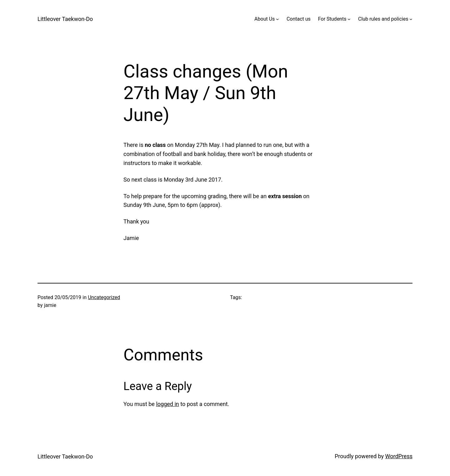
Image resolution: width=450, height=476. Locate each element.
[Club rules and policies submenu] (410, 19)
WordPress (398, 456)
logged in (167, 404)
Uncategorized (104, 297)
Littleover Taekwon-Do (65, 19)
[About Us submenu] (277, 19)
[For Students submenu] (349, 19)
